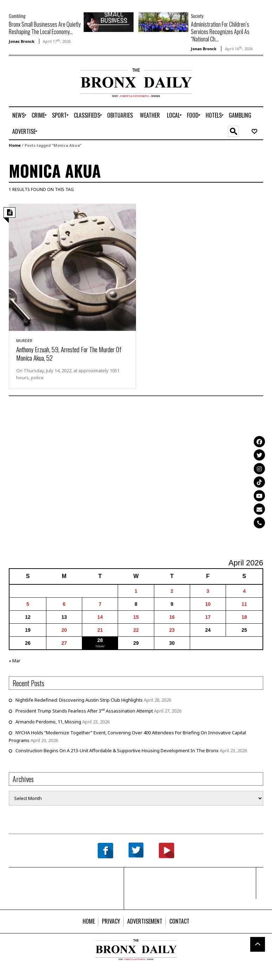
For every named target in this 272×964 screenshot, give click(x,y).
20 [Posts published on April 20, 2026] (64, 630)
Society (197, 15)
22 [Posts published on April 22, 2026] (136, 630)
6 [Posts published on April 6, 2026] (64, 604)
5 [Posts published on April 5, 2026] (27, 604)
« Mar (14, 660)
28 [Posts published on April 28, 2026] (100, 640)
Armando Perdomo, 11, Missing (48, 722)
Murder (24, 340)
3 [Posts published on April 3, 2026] (208, 591)
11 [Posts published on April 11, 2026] (244, 604)
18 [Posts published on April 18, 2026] (244, 617)
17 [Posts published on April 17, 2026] (208, 617)
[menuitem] (18, 115)
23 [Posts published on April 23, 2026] (172, 630)
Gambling (17, 15)
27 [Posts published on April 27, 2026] (64, 643)
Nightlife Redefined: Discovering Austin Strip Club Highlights (79, 700)
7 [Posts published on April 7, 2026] (100, 604)
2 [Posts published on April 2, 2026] (171, 591)
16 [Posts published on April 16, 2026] (172, 617)
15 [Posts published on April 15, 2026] (136, 617)
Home (15, 145)
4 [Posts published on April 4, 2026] (244, 591)
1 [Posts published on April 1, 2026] (136, 591)
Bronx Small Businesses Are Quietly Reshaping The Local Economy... (44, 28)
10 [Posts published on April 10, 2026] (208, 604)
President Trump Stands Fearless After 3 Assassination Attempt (84, 711)
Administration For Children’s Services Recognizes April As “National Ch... (220, 31)
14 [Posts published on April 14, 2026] (100, 617)
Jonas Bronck (21, 41)
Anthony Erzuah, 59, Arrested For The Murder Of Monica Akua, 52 (69, 353)
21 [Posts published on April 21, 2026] (100, 630)
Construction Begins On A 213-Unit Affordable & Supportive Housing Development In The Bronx (117, 750)
